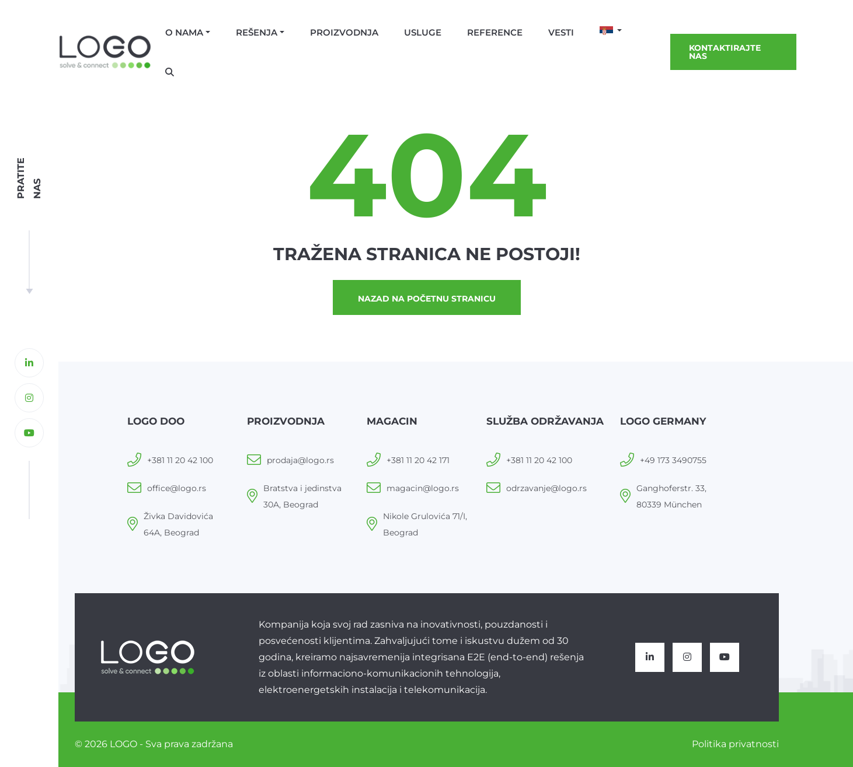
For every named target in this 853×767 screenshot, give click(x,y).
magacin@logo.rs (423, 488)
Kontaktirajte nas (725, 52)
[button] (611, 31)
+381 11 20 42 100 (180, 460)
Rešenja (256, 32)
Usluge (422, 32)
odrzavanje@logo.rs (546, 488)
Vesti (561, 32)
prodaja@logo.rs (300, 460)
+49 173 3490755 (673, 460)
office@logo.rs (176, 488)
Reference (495, 32)
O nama (184, 32)
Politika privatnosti (735, 744)
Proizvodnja (344, 32)
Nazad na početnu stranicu (427, 298)
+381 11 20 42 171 (418, 460)
